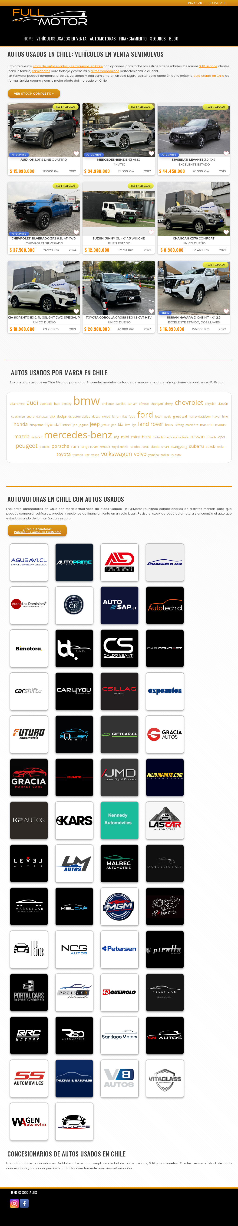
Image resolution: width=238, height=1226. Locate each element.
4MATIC (119, 164)
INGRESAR (195, 3)
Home (28, 39)
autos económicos (105, 71)
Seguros (158, 39)
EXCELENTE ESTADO (194, 164)
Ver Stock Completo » (34, 93)
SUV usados (208, 66)
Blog (173, 39)
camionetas (41, 71)
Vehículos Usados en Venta (61, 39)
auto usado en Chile (208, 75)
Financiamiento (133, 39)
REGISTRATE (217, 3)
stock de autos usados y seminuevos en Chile (68, 66)
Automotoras (103, 39)
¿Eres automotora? (37, 530)
